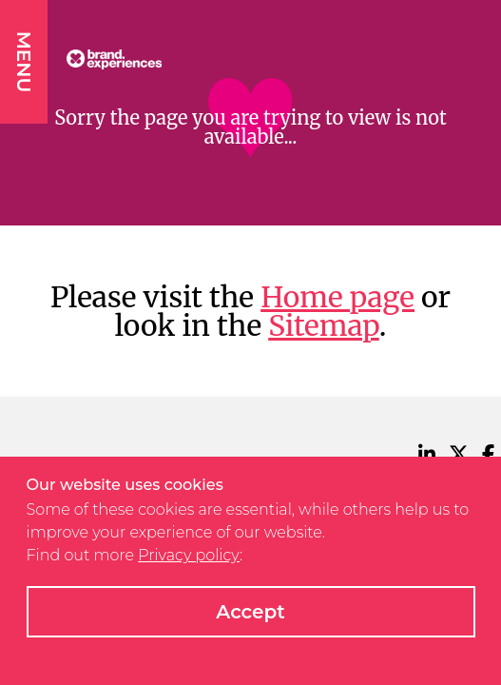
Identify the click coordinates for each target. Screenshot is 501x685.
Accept (250, 611)
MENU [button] (23, 61)
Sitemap (323, 325)
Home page (337, 297)
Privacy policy (189, 555)
